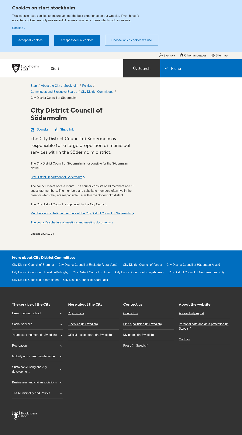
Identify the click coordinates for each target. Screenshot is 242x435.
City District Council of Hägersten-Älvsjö (193, 264)
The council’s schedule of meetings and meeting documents (71, 222)
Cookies (17, 27)
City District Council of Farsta (142, 264)
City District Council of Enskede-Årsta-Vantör (88, 264)
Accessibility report (191, 313)
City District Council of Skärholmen (35, 279)
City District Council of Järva (92, 272)
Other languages (193, 55)
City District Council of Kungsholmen (139, 272)
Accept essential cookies (77, 40)
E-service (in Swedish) (83, 324)
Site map (219, 55)
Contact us (130, 313)
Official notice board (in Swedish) (90, 334)
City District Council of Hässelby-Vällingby (40, 272)
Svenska (167, 55)
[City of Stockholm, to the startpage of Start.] (65, 68)
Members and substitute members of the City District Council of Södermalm (81, 213)
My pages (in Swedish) (138, 334)
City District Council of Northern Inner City (197, 272)
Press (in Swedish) (135, 345)
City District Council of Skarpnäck (85, 279)
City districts (76, 313)
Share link (64, 129)
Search (141, 68)
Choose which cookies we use (131, 40)
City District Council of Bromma (33, 264)
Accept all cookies (30, 40)
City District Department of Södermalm (56, 177)
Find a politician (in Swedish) (142, 324)
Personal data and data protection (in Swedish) (203, 326)
